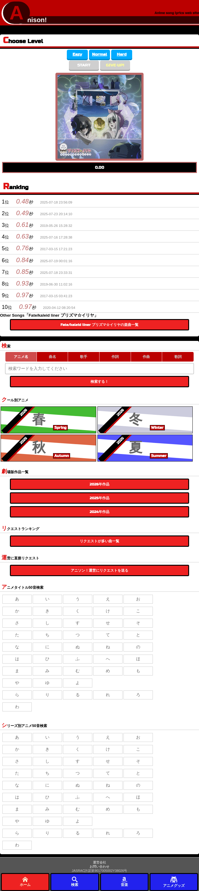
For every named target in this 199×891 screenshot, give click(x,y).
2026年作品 (99, 484)
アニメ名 (21, 357)
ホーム (25, 882)
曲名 (52, 357)
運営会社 (99, 862)
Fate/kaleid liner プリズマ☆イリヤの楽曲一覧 (100, 325)
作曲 (146, 357)
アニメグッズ (174, 881)
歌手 (83, 357)
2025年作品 (99, 498)
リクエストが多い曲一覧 (99, 541)
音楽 (124, 882)
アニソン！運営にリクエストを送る (99, 570)
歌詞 (178, 357)
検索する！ (99, 382)
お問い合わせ (99, 866)
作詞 (115, 357)
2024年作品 (99, 512)
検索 (74, 882)
